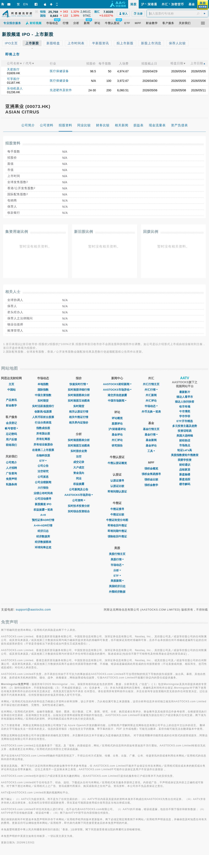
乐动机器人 (15, 88)
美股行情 (117, 559)
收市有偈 (184, 406)
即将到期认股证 (117, 491)
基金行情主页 (151, 429)
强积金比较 (151, 479)
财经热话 (184, 440)
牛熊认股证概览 (117, 463)
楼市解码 (184, 484)
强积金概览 (151, 468)
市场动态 (117, 564)
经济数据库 (43, 536)
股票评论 (117, 423)
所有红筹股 (43, 439)
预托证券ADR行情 (43, 520)
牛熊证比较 (117, 514)
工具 (151, 451)
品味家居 (184, 469)
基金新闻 (151, 440)
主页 (11, 384)
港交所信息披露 (117, 395)
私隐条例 (11, 484)
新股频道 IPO (43, 504)
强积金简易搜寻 (151, 474)
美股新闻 (117, 580)
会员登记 (11, 423)
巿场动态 (151, 406)
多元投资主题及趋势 (184, 426)
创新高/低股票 (43, 411)
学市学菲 (184, 416)
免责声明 (11, 478)
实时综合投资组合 (79, 511)
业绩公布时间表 (43, 493)
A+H (43, 515)
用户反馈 (11, 439)
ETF (43, 460)
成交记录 (78, 462)
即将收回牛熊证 (117, 525)
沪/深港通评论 (117, 429)
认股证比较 (117, 486)
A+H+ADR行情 (43, 525)
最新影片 (184, 392)
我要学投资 (184, 459)
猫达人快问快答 (184, 401)
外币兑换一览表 (151, 411)
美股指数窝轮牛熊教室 (184, 455)
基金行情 (151, 434)
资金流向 (78, 473)
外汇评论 (117, 440)
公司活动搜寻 (43, 498)
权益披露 (78, 483)
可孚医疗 (13, 79)
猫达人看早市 (184, 396)
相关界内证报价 (78, 422)
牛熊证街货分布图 (117, 520)
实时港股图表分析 (79, 395)
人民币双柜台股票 (43, 417)
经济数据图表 (43, 541)
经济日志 (43, 531)
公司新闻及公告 (78, 489)
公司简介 (11, 462)
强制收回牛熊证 (117, 536)
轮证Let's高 (184, 450)
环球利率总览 (43, 547)
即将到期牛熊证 (117, 531)
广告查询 (11, 473)
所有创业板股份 (43, 444)
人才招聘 (11, 467)
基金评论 (117, 434)
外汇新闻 (151, 395)
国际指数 (43, 389)
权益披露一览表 (43, 509)
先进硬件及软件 (61, 90)
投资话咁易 (184, 430)
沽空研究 (43, 471)
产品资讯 (11, 400)
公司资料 (78, 500)
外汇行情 (151, 389)
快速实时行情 (78, 384)
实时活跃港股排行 (43, 406)
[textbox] (177, 13)
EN (25, 4)
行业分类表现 (43, 422)
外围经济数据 (117, 591)
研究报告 (117, 445)
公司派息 (43, 476)
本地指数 (43, 384)
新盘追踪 (184, 479)
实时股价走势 (79, 451)
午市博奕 (184, 411)
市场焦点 (184, 445)
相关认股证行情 (78, 411)
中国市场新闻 (117, 400)
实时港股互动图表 (79, 400)
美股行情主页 (117, 554)
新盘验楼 (184, 474)
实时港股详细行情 (79, 389)
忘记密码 (11, 434)
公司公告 (43, 465)
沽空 (78, 456)
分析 (117, 570)
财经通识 (184, 464)
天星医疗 (13, 69)
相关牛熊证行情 (78, 417)
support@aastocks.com (33, 609)
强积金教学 (151, 485)
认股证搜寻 (117, 480)
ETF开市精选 (184, 421)
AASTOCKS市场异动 (78, 494)
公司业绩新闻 (43, 482)
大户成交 (78, 467)
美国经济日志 (117, 586)
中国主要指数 (43, 395)
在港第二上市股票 (43, 450)
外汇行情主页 (151, 384)
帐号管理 (11, 428)
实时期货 (43, 400)
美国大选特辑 (184, 435)
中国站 (11, 389)
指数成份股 (43, 428)
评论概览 (117, 418)
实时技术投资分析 (79, 505)
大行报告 (43, 487)
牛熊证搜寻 (117, 509)
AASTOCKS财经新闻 (117, 384)
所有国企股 (43, 433)
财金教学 (11, 405)
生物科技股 (43, 455)
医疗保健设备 (59, 71)
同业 (78, 478)
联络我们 (11, 444)
